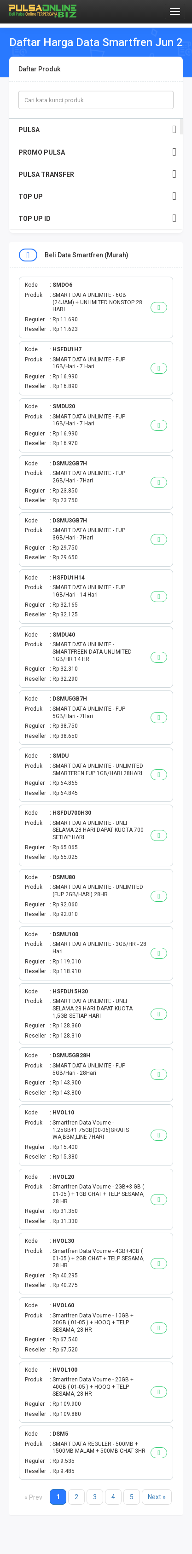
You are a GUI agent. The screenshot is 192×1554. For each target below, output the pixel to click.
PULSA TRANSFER (97, 174)
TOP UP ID (97, 218)
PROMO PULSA (97, 152)
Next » (157, 1497)
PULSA (97, 129)
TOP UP (97, 196)
